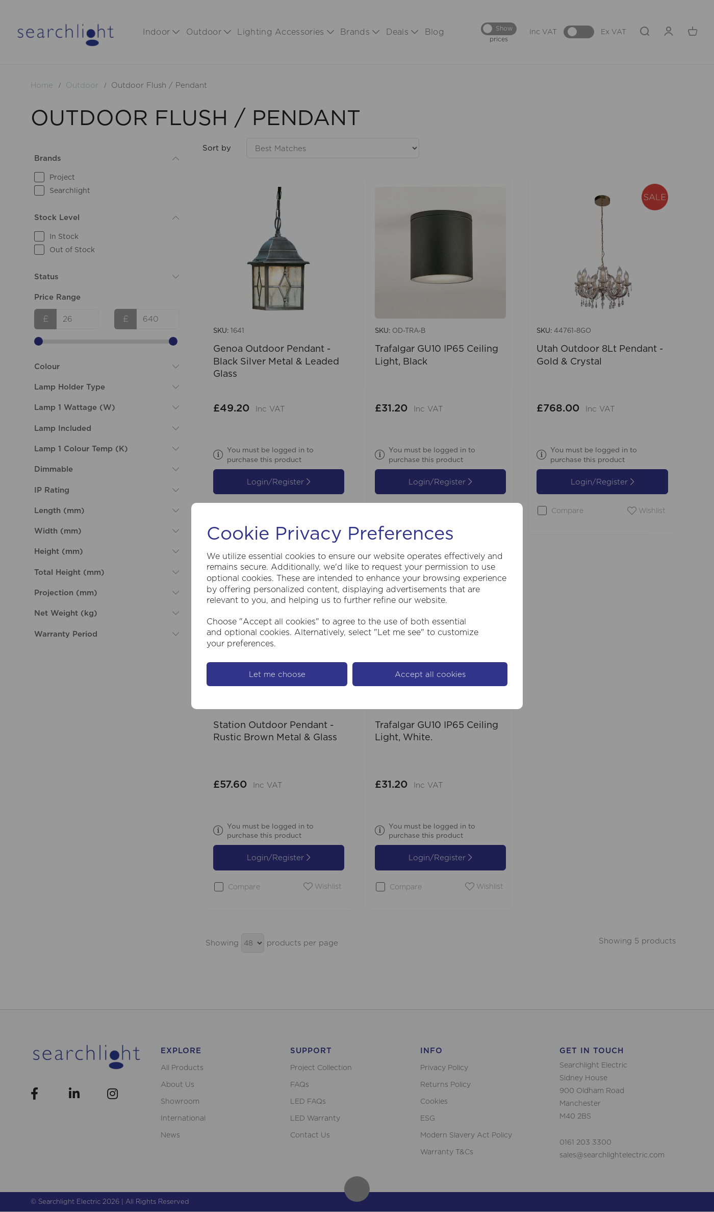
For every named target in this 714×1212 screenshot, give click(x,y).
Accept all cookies (430, 674)
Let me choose (277, 674)
